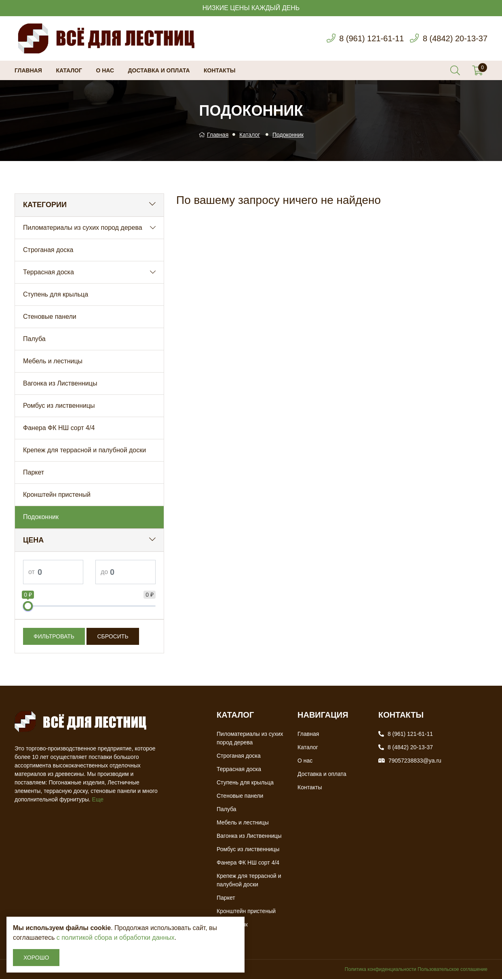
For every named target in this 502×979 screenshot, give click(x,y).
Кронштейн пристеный (57, 494)
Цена (33, 540)
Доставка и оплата (159, 70)
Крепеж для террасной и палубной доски (84, 450)
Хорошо (36, 957)
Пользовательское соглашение (452, 969)
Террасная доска (48, 272)
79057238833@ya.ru (414, 760)
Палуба (34, 338)
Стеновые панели (49, 316)
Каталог (69, 70)
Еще (98, 799)
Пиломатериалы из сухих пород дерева (82, 227)
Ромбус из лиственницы (59, 405)
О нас (105, 70)
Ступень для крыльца (55, 294)
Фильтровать (54, 636)
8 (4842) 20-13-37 (455, 38)
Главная (28, 70)
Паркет (33, 472)
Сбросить (112, 636)
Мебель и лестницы (52, 361)
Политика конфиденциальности (380, 969)
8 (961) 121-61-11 (371, 38)
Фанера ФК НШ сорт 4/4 (59, 427)
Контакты (219, 70)
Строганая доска (48, 249)
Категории (45, 205)
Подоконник (288, 134)
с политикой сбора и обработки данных (116, 937)
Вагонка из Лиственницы (60, 383)
